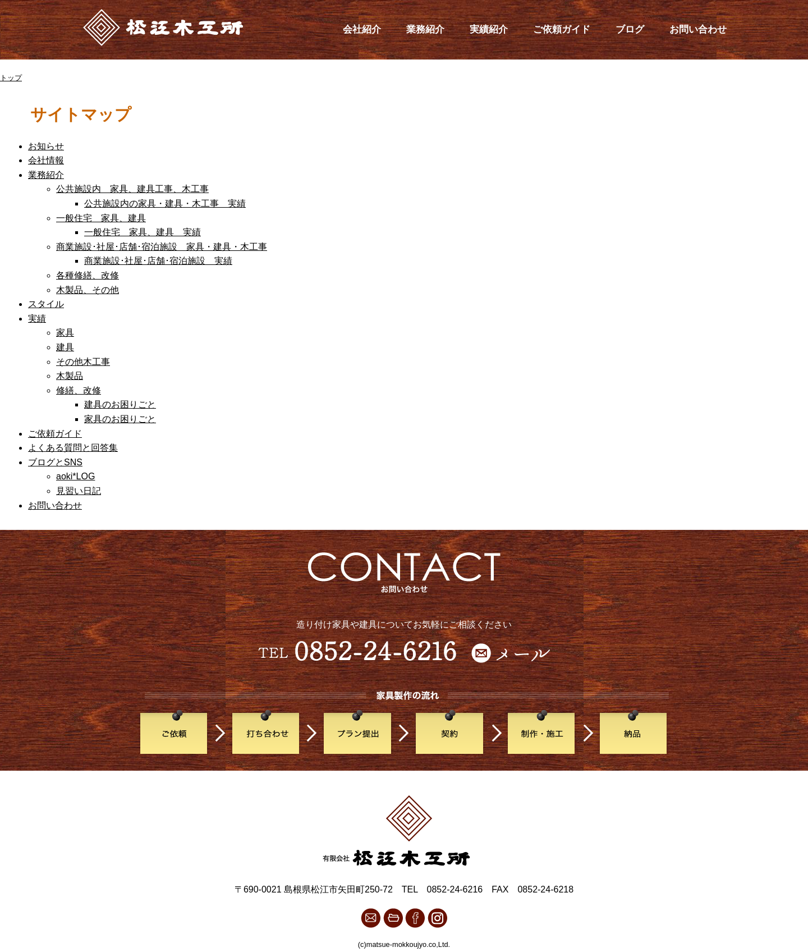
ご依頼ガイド (561, 29)
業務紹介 (425, 29)
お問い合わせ (698, 29)
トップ (11, 78)
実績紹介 (489, 29)
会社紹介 (362, 29)
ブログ (630, 29)
